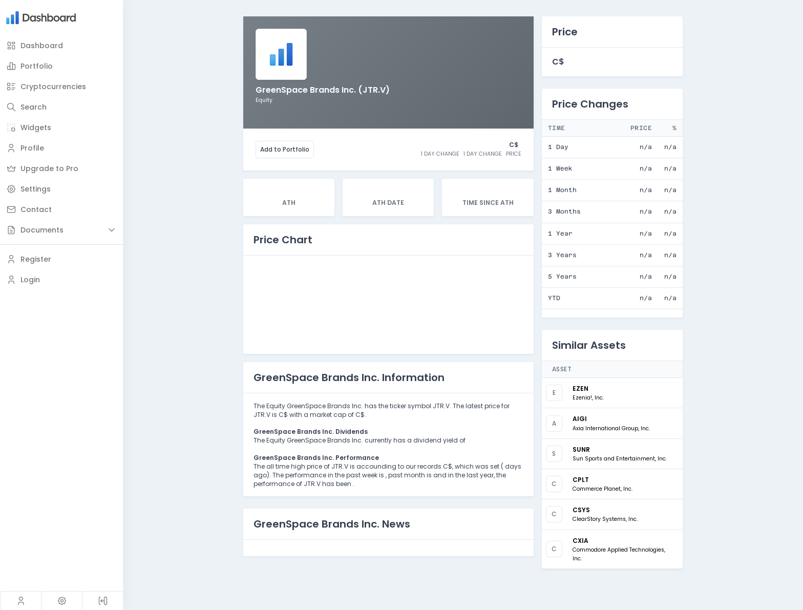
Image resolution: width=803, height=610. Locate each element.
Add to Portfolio (284, 149)
